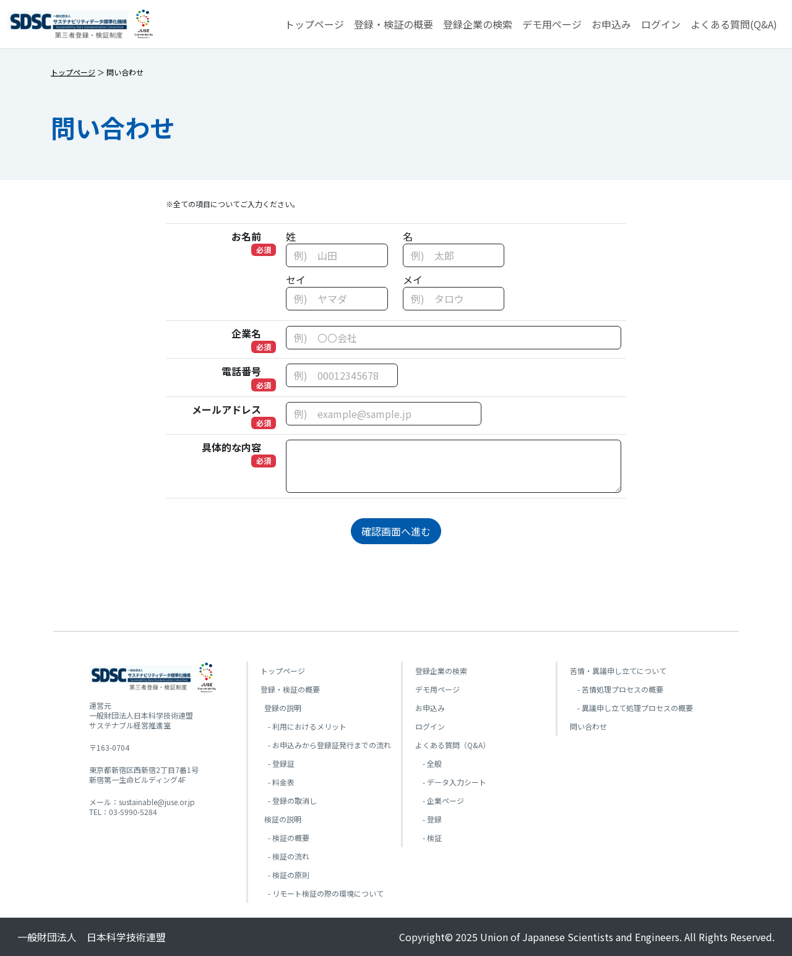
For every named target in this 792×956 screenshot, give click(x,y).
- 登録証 (277, 763)
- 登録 (428, 819)
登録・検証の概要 (290, 689)
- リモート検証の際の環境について (322, 893)
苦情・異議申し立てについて (618, 670)
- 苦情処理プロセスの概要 (616, 689)
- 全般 (428, 763)
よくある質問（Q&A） (452, 745)
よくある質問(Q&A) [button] (734, 24)
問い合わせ (588, 726)
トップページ (314, 24)
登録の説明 (280, 707)
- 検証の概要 (284, 837)
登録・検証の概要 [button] (393, 24)
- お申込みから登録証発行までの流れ (325, 745)
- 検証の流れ (284, 856)
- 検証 (428, 837)
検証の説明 (280, 819)
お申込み (611, 24)
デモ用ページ (552, 24)
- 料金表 (277, 782)
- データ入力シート (450, 782)
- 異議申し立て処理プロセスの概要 (631, 707)
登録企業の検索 (477, 24)
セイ (296, 279)
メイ (413, 279)
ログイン (661, 24)
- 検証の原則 (284, 874)
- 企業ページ (439, 800)
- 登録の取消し (288, 800)
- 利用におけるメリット (303, 726)
